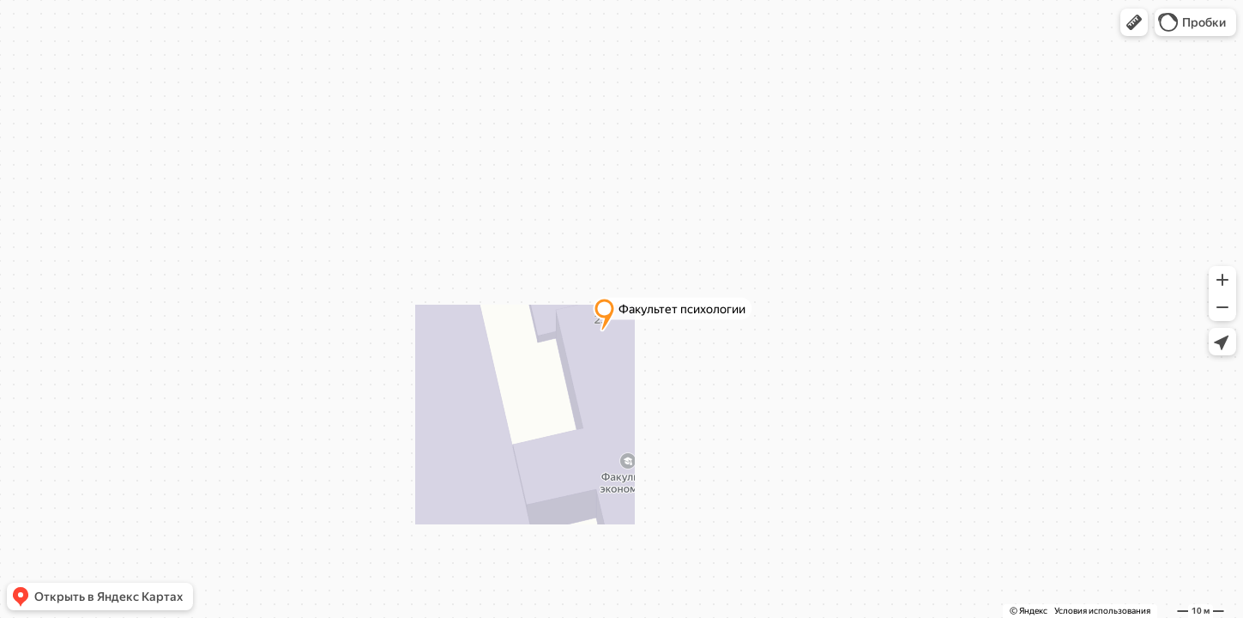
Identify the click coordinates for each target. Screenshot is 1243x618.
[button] (1134, 22)
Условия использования (1102, 610)
